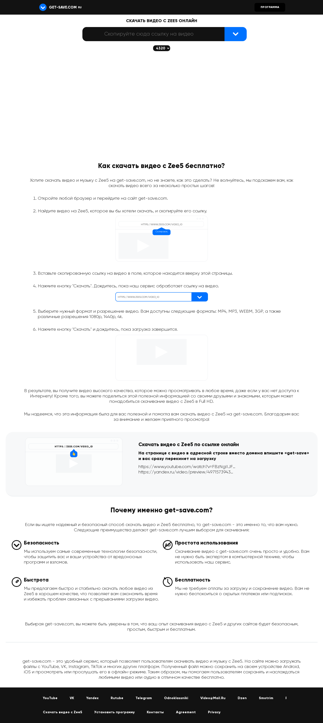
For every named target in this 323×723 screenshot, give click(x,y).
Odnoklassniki (176, 698)
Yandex (92, 698)
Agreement (186, 712)
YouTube (50, 698)
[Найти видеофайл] (236, 34)
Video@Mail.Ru (212, 698)
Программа (270, 7)
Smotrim (266, 698)
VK (72, 698)
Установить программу (114, 712)
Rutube (117, 698)
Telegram (144, 698)
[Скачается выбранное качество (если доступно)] (161, 48)
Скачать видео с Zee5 (62, 712)
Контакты (155, 712)
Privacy (214, 712)
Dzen (242, 698)
